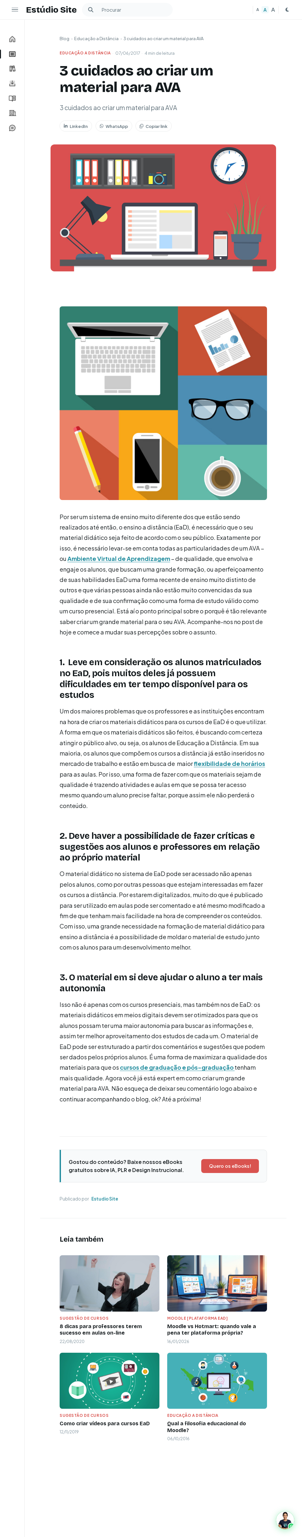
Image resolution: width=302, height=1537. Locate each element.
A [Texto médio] (265, 10)
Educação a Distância (96, 38)
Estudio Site (104, 1198)
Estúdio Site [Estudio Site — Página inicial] (51, 10)
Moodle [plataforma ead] (197, 1318)
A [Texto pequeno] (257, 9)
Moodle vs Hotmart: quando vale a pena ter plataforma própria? (211, 1329)
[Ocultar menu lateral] (15, 10)
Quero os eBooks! (230, 1166)
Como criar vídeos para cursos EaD (105, 1423)
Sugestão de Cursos (84, 1318)
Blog (64, 38)
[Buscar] (90, 9)
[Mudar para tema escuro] (287, 10)
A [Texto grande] (273, 9)
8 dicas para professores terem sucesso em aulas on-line (101, 1329)
